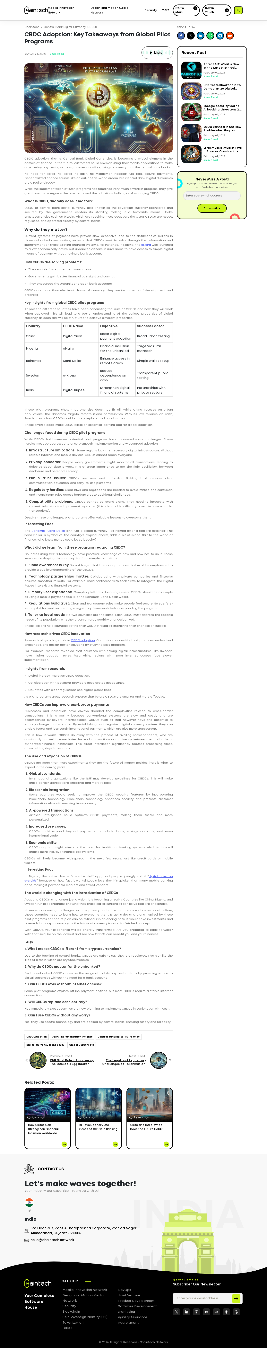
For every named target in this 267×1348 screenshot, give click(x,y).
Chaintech (31, 27)
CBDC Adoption (36, 1037)
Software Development (137, 1306)
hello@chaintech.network (49, 1240)
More (165, 10)
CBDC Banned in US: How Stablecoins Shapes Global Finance (222, 130)
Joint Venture (129, 1295)
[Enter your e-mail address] (212, 195)
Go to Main (186, 9)
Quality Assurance (132, 1317)
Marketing (126, 1311)
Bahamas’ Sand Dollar (48, 531)
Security (151, 10)
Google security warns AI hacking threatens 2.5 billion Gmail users (222, 110)
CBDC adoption (83, 640)
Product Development (136, 1301)
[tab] (29, 1206)
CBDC (67, 1328)
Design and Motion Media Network (83, 1298)
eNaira (146, 245)
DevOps (124, 1290)
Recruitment (128, 1322)
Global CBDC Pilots (81, 1045)
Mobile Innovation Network (85, 1290)
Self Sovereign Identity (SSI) (85, 1317)
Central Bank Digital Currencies (119, 1037)
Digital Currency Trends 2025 (45, 1045)
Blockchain (71, 1311)
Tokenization (73, 1322)
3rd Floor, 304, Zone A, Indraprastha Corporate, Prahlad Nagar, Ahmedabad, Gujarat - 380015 (80, 1231)
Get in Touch (217, 10)
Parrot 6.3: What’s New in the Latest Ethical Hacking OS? (221, 68)
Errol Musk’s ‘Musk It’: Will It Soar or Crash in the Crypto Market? (222, 151)
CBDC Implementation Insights (72, 1037)
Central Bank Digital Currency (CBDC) (70, 27)
